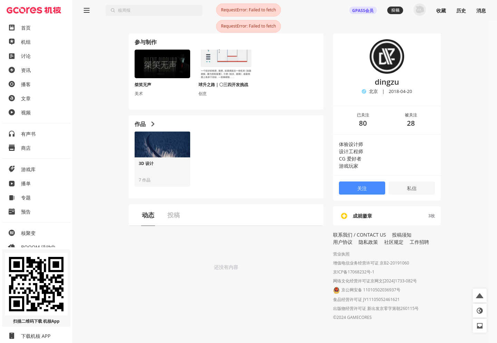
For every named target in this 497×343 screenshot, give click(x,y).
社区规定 (393, 242)
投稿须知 (401, 234)
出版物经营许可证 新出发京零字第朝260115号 (376, 308)
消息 (481, 10)
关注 (362, 188)
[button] (480, 295)
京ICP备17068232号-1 (353, 272)
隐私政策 (368, 242)
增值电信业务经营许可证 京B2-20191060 (371, 263)
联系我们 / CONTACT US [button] (359, 234)
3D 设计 (146, 163)
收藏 (441, 10)
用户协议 (342, 242)
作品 (144, 124)
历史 (461, 10)
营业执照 (341, 254)
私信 (412, 188)
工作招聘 (419, 242)
